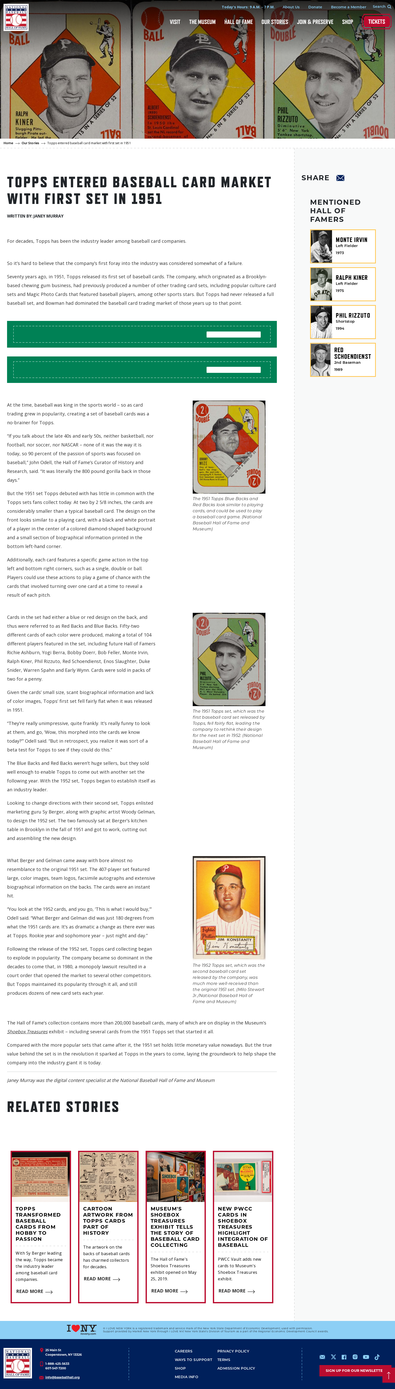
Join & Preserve (315, 21)
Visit (175, 21)
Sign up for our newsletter (355, 1370)
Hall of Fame (238, 21)
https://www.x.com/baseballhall (333, 1356)
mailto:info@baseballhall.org (322, 1357)
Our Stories (274, 21)
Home (8, 143)
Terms (224, 1360)
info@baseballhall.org (62, 1377)
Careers (184, 1351)
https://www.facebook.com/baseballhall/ (344, 1357)
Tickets (376, 21)
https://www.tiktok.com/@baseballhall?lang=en (377, 1357)
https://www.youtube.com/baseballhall (366, 1357)
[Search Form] (378, 7)
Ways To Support (193, 1360)
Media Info (187, 1377)
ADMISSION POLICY (236, 1369)
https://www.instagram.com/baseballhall (355, 1357)
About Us (291, 7)
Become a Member (348, 7)
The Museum (202, 21)
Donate (315, 7)
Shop (347, 21)
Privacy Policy (233, 1351)
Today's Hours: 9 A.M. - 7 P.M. (248, 7)
